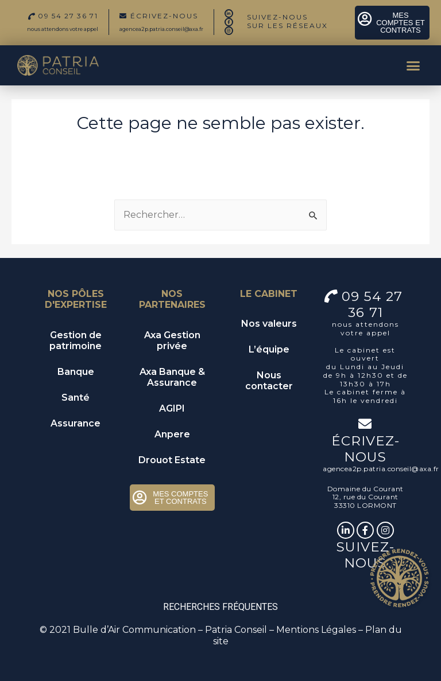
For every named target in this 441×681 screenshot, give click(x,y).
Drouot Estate (172, 460)
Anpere (172, 434)
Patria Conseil (236, 629)
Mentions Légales (316, 629)
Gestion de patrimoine (75, 340)
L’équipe (269, 349)
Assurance (75, 423)
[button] (413, 65)
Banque (75, 371)
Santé (75, 397)
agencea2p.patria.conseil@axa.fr (161, 29)
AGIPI (172, 408)
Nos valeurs (269, 323)
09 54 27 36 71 (374, 304)
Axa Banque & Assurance (172, 377)
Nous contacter (269, 381)
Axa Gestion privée (172, 340)
